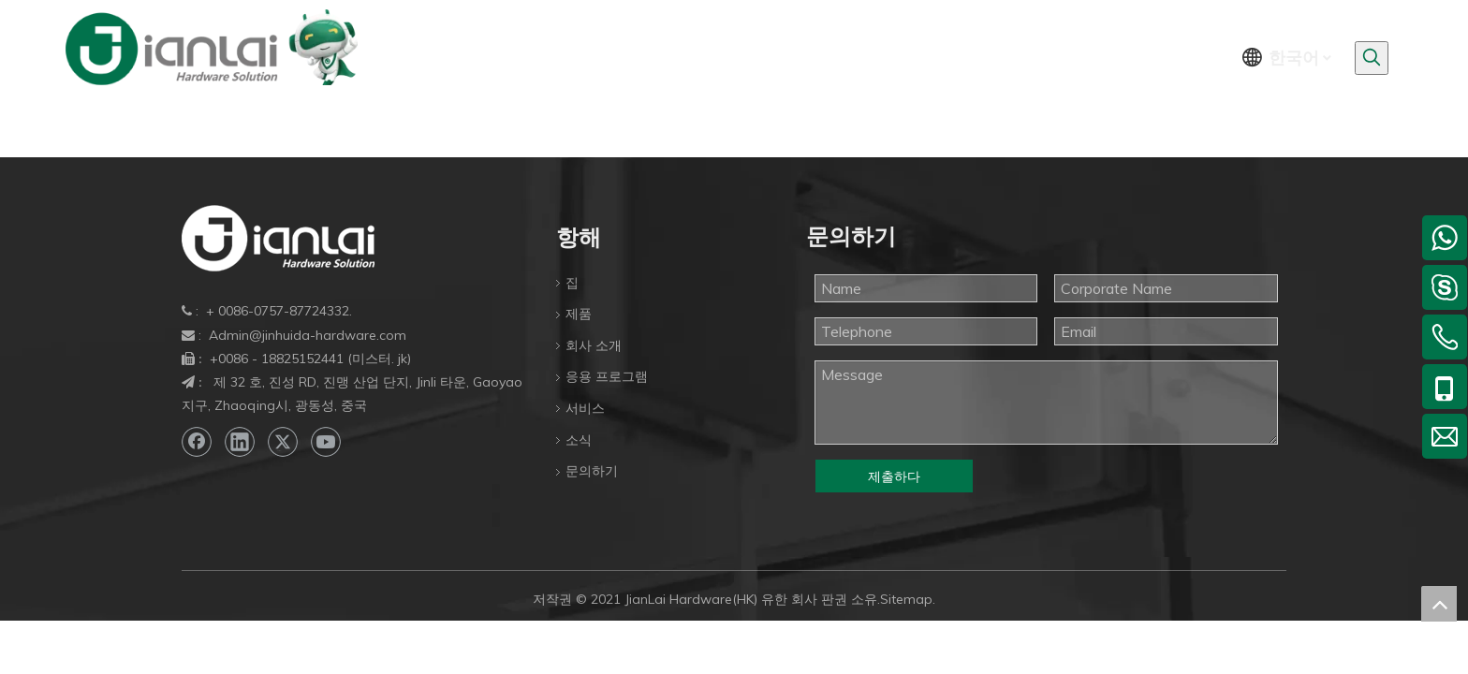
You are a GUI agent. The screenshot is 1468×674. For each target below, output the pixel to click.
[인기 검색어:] (1371, 58)
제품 (578, 313)
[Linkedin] (240, 442)
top (1439, 604)
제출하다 (894, 476)
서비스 (585, 408)
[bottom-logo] (278, 238)
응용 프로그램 (606, 376)
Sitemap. (907, 599)
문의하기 (591, 470)
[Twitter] (283, 442)
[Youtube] (326, 442)
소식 (578, 440)
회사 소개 (593, 345)
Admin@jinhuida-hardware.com (307, 335)
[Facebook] (197, 442)
